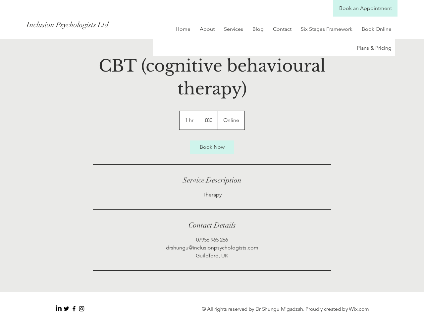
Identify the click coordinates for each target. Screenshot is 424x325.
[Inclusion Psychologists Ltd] (85, 24)
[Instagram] (81, 308)
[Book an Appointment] (365, 8)
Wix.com (359, 309)
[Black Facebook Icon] (74, 308)
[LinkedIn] (58, 308)
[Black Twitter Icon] (66, 308)
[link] (212, 147)
